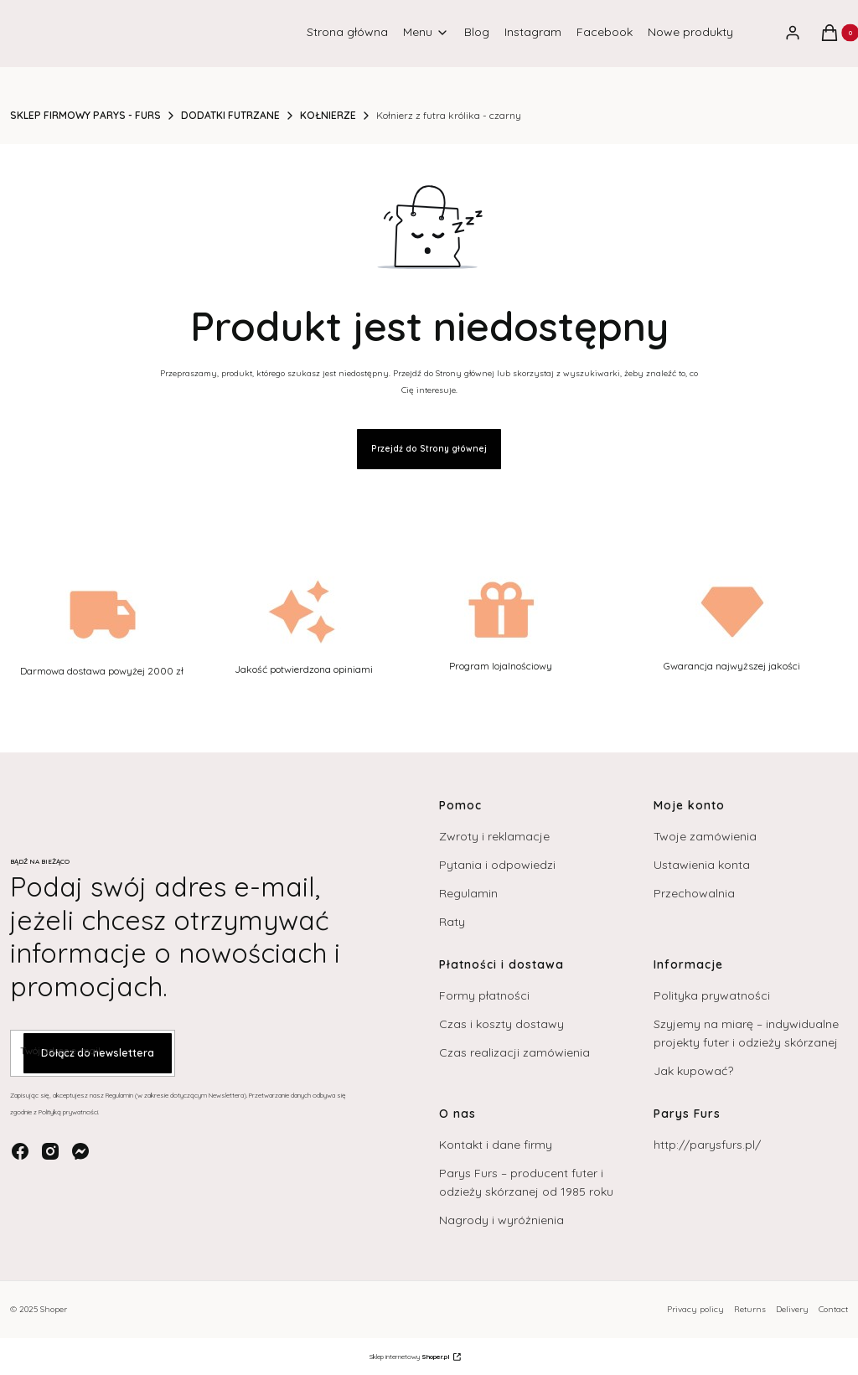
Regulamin (468, 893)
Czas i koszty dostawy (501, 1023)
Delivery (792, 1309)
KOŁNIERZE (328, 115)
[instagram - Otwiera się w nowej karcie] (50, 1151)
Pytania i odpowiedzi (497, 864)
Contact (833, 1309)
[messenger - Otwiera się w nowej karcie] (80, 1151)
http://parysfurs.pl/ (707, 1144)
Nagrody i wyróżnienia (501, 1220)
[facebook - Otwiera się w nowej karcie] (20, 1151)
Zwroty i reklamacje (494, 836)
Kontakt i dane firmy (495, 1144)
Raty (452, 921)
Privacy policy (695, 1309)
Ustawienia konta (702, 864)
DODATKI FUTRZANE (230, 115)
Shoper (53, 1309)
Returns (750, 1309)
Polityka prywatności (712, 995)
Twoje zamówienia (705, 836)
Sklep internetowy (410, 1356)
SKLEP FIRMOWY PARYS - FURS (85, 115)
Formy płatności (484, 995)
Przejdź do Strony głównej (429, 448)
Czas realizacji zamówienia (514, 1052)
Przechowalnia (694, 893)
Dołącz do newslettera (97, 1053)
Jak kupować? (693, 1070)
